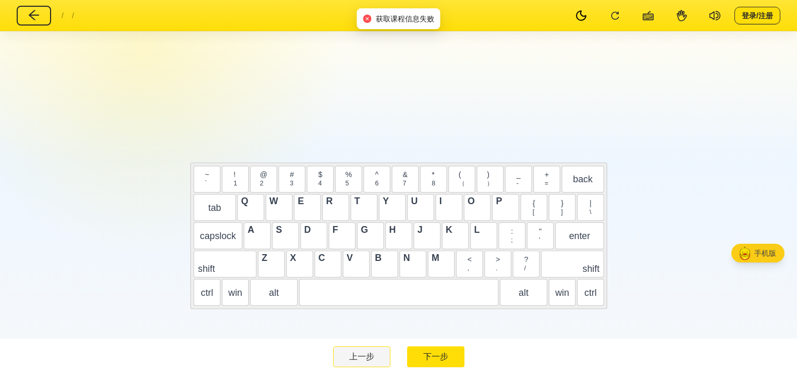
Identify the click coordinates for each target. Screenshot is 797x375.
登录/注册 (757, 15)
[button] (757, 253)
